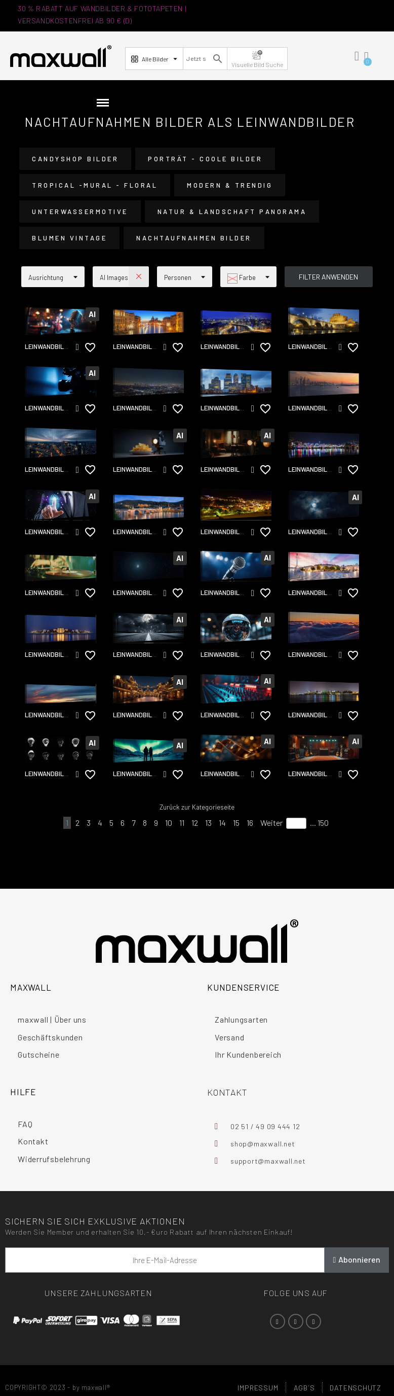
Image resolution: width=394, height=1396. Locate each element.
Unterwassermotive (80, 211)
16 (250, 822)
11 (181, 822)
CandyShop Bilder (75, 159)
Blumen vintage (69, 238)
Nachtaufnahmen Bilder (194, 238)
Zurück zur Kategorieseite (197, 807)
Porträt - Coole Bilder (205, 159)
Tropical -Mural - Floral (94, 185)
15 (236, 822)
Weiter (271, 822)
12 (194, 822)
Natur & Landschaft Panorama (232, 211)
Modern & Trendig (229, 185)
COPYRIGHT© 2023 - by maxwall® (57, 1387)
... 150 (319, 822)
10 (168, 822)
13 (208, 822)
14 (222, 822)
